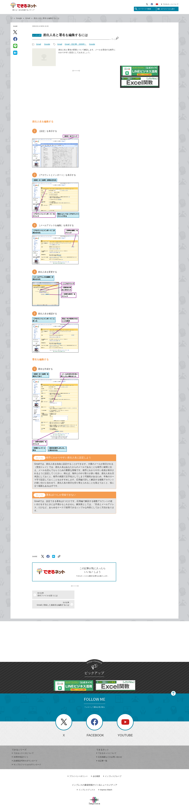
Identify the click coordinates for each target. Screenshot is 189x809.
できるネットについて (169, 4)
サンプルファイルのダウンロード (26, 755)
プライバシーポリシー (78, 767)
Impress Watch (105, 780)
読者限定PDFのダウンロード (24, 751)
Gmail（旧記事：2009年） (75, 44)
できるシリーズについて (23, 744)
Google (19, 18)
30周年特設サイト (20, 747)
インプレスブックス (86, 780)
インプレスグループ (112, 767)
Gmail (27, 18)
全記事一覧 (101, 751)
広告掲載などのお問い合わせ (109, 747)
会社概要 (95, 767)
